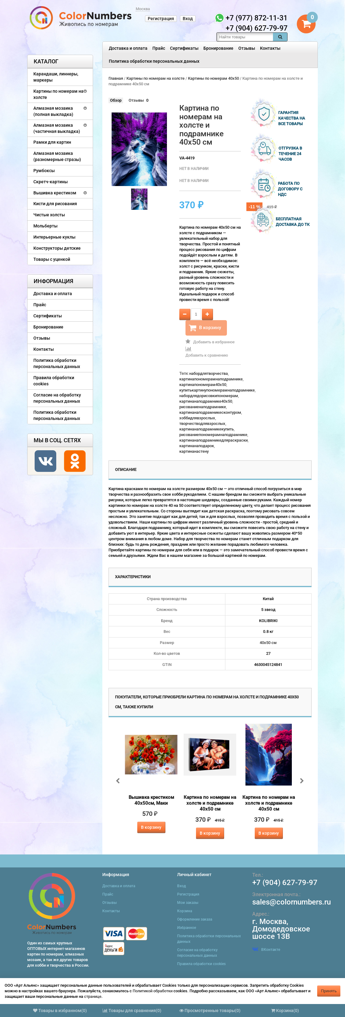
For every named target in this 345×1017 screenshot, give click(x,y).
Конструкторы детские (57, 248)
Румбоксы (44, 170)
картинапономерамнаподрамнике (211, 379)
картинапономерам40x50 (202, 384)
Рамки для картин (52, 142)
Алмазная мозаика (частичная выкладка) (56, 128)
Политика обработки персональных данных (154, 61)
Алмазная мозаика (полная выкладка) (53, 111)
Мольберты (45, 225)
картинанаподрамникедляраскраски (213, 440)
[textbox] (245, 37)
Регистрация (161, 18)
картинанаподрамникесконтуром (210, 412)
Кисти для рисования (55, 203)
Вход (188, 18)
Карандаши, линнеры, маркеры (55, 77)
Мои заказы (187, 902)
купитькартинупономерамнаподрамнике (217, 390)
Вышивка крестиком (54, 192)
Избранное (186, 928)
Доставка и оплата (128, 48)
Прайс (158, 48)
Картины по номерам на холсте (58, 94)
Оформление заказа (194, 919)
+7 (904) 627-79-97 (284, 882)
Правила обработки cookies (53, 380)
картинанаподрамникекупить (206, 429)
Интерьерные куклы (54, 237)
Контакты (270, 48)
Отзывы (246, 48)
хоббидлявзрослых (197, 418)
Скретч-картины (50, 181)
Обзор (115, 100)
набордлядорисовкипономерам (208, 395)
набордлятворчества (208, 373)
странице (92, 996)
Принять (329, 991)
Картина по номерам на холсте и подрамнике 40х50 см (210, 803)
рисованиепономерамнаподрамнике (213, 434)
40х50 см (268, 642)
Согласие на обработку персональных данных (57, 398)
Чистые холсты (49, 214)
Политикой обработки (152, 991)
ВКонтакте (266, 949)
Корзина (184, 911)
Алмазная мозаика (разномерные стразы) (57, 156)
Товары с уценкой (51, 259)
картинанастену (194, 451)
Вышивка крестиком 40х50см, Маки (151, 800)
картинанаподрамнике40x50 (205, 401)
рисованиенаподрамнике (202, 407)
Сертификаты (184, 48)
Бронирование (218, 48)
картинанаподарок (196, 445)
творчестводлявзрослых (202, 423)
